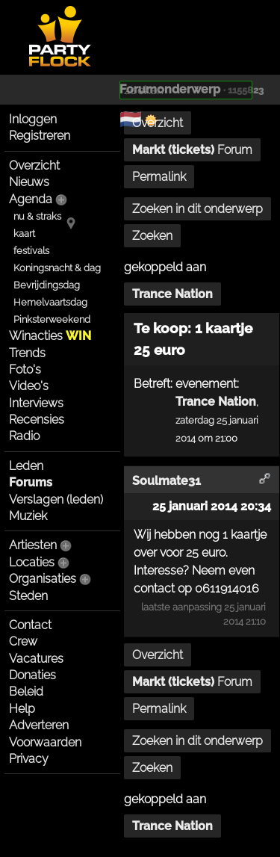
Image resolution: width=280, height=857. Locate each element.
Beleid (26, 691)
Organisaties (42, 579)
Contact (30, 625)
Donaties (32, 675)
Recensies (36, 419)
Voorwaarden (45, 742)
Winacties (50, 336)
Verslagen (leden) (56, 499)
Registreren (39, 136)
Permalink (159, 177)
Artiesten (33, 545)
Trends (27, 353)
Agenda (30, 199)
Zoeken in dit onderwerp (197, 209)
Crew (23, 641)
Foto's (25, 369)
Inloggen (33, 119)
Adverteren (39, 725)
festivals (31, 250)
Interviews (36, 403)
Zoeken (152, 236)
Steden (28, 596)
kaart (24, 233)
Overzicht (34, 165)
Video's (29, 386)
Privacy (29, 759)
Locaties (32, 562)
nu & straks (37, 216)
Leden (26, 466)
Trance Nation (172, 294)
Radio (24, 436)
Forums (30, 482)
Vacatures (36, 659)
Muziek (28, 516)
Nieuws (29, 182)
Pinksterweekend (51, 319)
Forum (192, 150)
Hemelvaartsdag (50, 302)
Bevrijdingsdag (46, 285)
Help (22, 709)
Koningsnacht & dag (57, 267)
